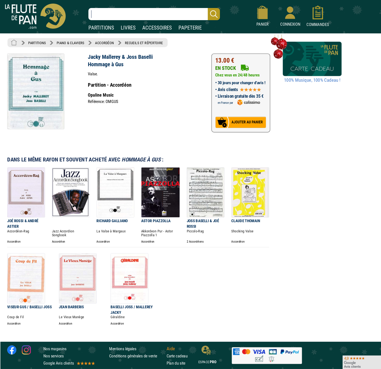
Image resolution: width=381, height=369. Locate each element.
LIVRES (128, 28)
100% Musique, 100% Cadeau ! (312, 80)
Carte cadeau (177, 356)
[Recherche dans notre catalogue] (154, 14)
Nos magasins (55, 348)
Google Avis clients (68, 363)
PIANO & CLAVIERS (70, 43)
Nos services (53, 356)
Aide (171, 348)
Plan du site (176, 363)
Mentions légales (122, 348)
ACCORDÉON (104, 43)
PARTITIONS (101, 28)
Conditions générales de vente (136, 356)
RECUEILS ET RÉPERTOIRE (144, 43)
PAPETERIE (190, 28)
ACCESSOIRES (157, 28)
